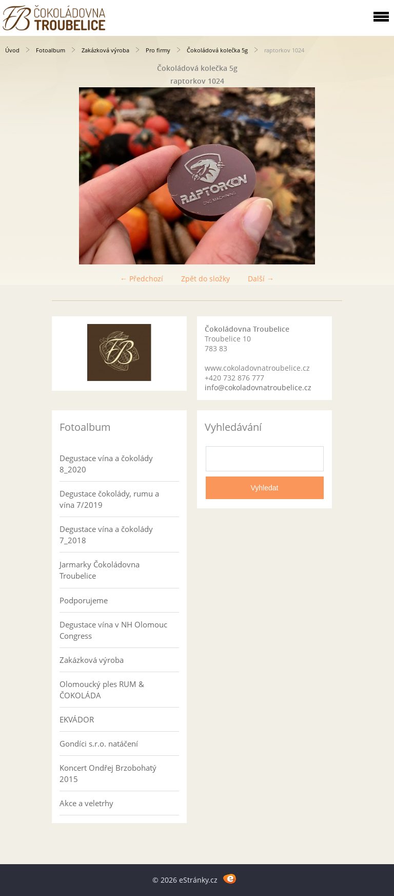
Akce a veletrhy (86, 803)
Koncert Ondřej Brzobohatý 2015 (108, 773)
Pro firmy (158, 50)
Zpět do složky (205, 278)
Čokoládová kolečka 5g (217, 50)
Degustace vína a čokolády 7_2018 (106, 534)
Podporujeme (84, 600)
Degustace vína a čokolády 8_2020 (106, 463)
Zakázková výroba (105, 50)
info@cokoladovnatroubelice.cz (258, 387)
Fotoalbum (50, 50)
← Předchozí (141, 278)
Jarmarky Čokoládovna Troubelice (100, 570)
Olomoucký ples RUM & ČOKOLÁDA (102, 689)
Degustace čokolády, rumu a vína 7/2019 (109, 499)
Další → (261, 278)
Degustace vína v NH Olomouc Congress (113, 630)
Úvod (12, 50)
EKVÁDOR (77, 719)
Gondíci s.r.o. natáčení (99, 743)
